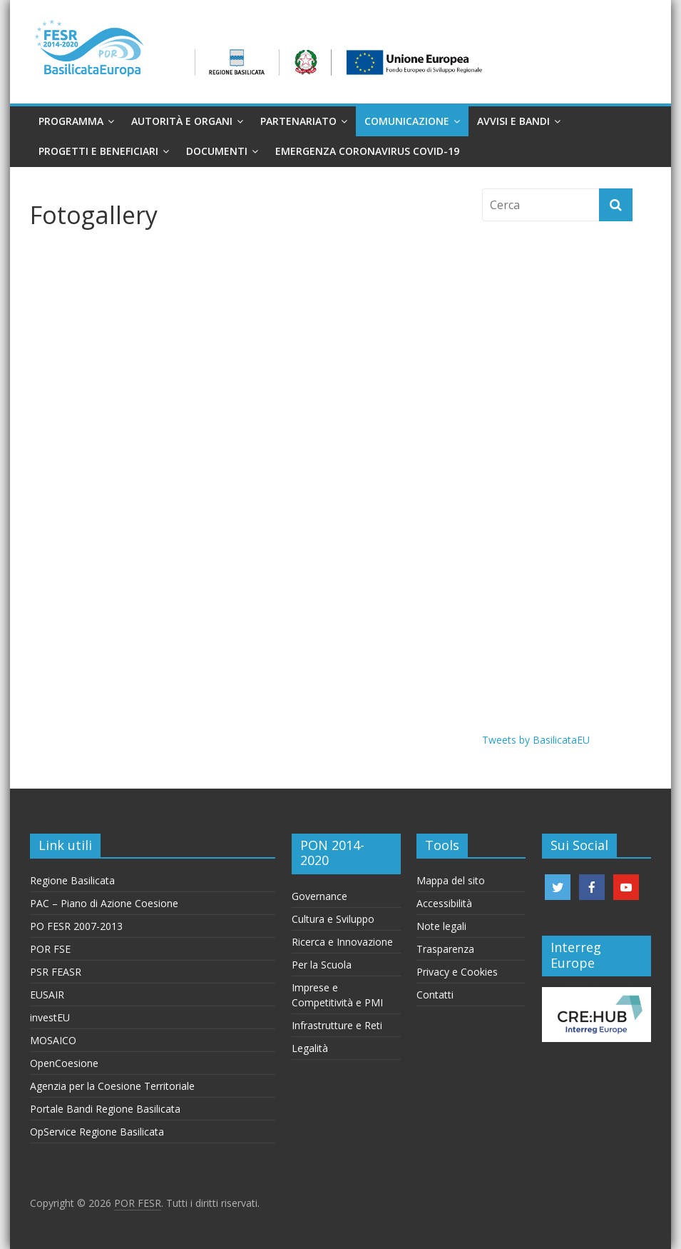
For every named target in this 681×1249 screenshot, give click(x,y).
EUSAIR (47, 994)
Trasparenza (445, 949)
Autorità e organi (181, 121)
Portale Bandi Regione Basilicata (105, 1109)
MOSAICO (53, 1040)
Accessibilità (444, 903)
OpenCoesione (64, 1063)
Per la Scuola (322, 964)
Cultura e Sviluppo (333, 919)
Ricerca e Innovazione (342, 942)
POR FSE (50, 949)
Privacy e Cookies (457, 972)
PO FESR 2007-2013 (76, 926)
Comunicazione (406, 121)
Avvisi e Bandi (513, 121)
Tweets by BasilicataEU (536, 740)
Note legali (441, 926)
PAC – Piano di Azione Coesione (104, 903)
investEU (50, 1017)
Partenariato (298, 121)
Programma (71, 121)
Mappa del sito (450, 880)
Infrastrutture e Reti (337, 1025)
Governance (319, 896)
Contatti (435, 994)
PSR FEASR (55, 972)
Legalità (310, 1048)
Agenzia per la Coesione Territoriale (112, 1086)
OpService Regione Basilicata (97, 1131)
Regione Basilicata (72, 880)
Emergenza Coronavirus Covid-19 (367, 151)
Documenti (216, 151)
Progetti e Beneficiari (98, 151)
